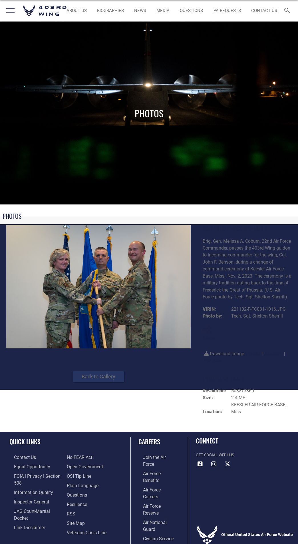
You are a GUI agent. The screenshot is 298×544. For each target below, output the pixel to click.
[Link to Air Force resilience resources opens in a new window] (75, 492)
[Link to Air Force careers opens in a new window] (153, 474)
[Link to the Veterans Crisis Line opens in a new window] (84, 518)
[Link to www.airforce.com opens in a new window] (153, 457)
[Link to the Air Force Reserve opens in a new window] (153, 483)
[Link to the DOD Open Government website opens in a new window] (83, 457)
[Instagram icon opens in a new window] (214, 464)
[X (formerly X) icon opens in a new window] (227, 464)
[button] (9, 10)
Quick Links (25, 441)
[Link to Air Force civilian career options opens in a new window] (151, 501)
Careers (149, 441)
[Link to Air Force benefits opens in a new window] (154, 465)
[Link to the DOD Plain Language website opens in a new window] (80, 474)
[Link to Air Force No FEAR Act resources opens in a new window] (20, 518)
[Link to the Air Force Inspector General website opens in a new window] (25, 492)
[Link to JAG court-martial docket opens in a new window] (32, 501)
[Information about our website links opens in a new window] (22, 509)
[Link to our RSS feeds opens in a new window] (70, 501)
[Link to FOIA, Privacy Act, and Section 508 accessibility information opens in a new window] (33, 474)
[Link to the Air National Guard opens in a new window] (154, 492)
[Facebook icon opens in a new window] (200, 464)
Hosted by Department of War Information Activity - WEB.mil (149, 531)
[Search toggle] (288, 10)
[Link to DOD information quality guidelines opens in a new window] (26, 483)
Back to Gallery (98, 377)
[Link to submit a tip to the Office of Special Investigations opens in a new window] (77, 465)
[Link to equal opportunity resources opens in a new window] (25, 465)
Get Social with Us (215, 455)
